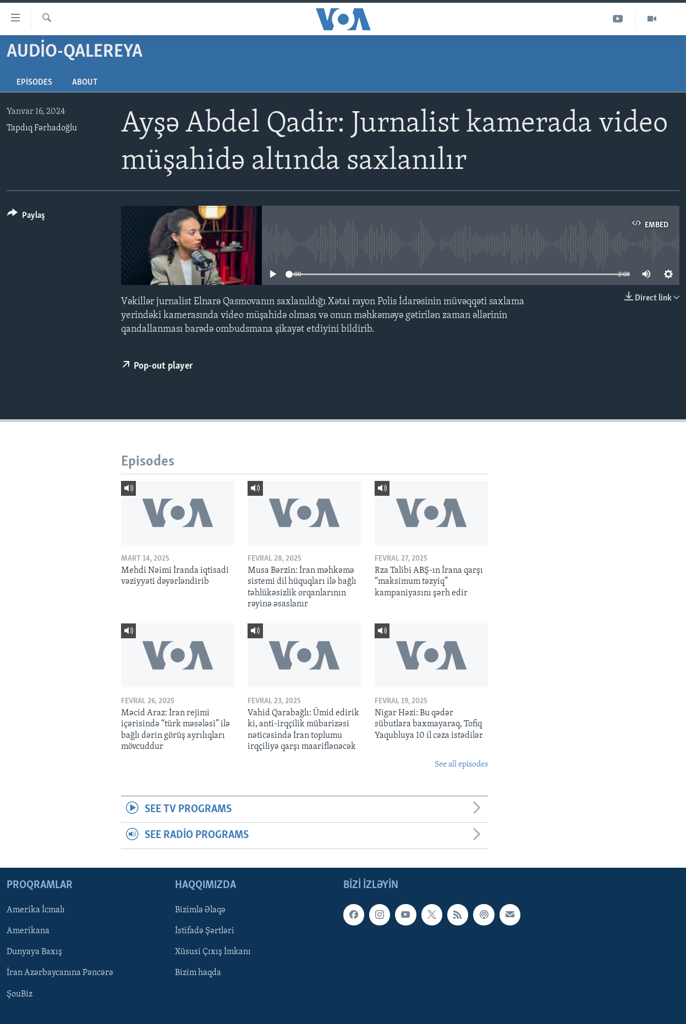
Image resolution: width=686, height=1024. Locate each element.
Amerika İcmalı (36, 910)
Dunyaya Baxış (34, 952)
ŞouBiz (19, 993)
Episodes (34, 82)
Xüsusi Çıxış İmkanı (213, 952)
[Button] (26, 217)
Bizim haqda (198, 972)
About (84, 82)
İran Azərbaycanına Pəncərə (60, 972)
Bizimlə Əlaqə (200, 910)
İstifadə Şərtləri (204, 931)
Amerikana (28, 931)
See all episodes (461, 764)
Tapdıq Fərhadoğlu (42, 128)
